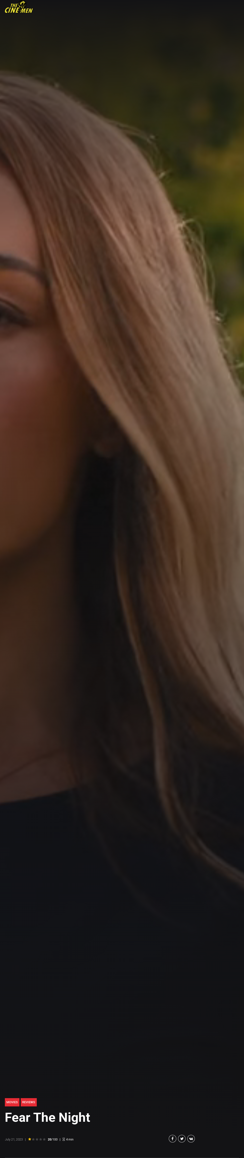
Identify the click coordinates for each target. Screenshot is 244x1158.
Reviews (28, 1102)
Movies (12, 1102)
